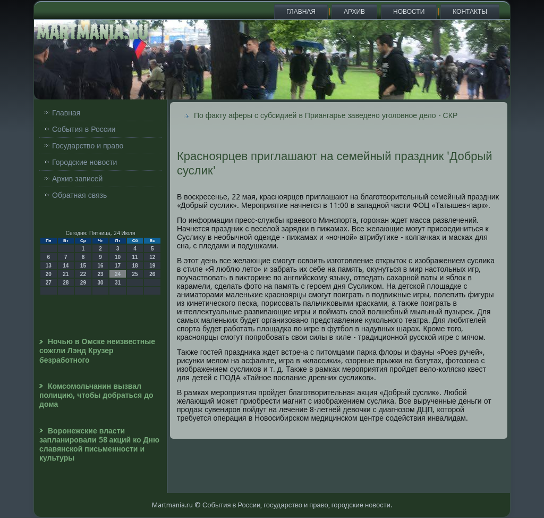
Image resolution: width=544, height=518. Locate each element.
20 (49, 274)
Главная (301, 11)
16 (100, 266)
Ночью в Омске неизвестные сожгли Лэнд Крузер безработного (97, 350)
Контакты (470, 11)
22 (83, 274)
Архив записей (77, 178)
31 (118, 283)
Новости (408, 11)
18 (135, 266)
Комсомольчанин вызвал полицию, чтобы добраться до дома (96, 395)
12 (152, 257)
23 (100, 274)
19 (152, 266)
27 (49, 283)
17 (118, 266)
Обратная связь (79, 195)
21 (66, 274)
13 (49, 266)
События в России (83, 129)
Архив (354, 11)
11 (135, 257)
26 (152, 274)
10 (118, 257)
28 (66, 283)
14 (66, 266)
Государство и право (87, 145)
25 (135, 274)
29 (83, 283)
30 (100, 283)
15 (83, 266)
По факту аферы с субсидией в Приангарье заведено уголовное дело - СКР (325, 115)
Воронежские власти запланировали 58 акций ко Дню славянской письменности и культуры (99, 445)
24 (118, 274)
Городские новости (84, 162)
